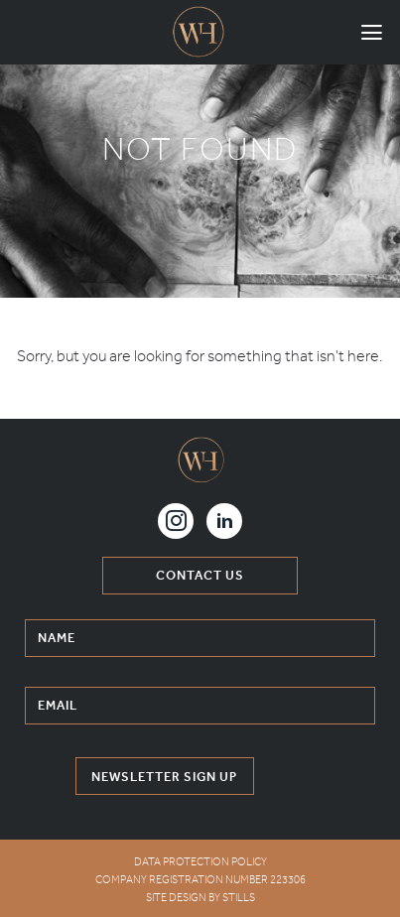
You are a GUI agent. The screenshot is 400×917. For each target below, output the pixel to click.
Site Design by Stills (200, 897)
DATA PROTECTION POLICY (200, 861)
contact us (200, 575)
